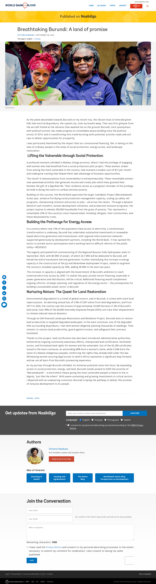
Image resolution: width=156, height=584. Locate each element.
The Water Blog (83, 477)
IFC (37, 582)
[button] (148, 6)
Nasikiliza (88, 16)
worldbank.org (142, 2)
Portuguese (113, 419)
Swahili (127, 419)
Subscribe (134, 413)
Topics (112, 6)
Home (91, 6)
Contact (122, 6)
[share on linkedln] (4, 293)
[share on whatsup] (4, 299)
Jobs (43, 574)
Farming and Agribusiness (60, 477)
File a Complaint (145, 574)
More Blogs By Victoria (61, 459)
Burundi (30, 398)
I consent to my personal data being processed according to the (106, 427)
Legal (7, 574)
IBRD (27, 582)
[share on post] (4, 288)
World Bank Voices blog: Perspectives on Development (114, 477)
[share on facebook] (4, 282)
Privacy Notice (54, 547)
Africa (36, 398)
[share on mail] (4, 277)
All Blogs (101, 6)
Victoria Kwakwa (25, 35)
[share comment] (4, 305)
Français (38, 39)
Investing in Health (36, 477)
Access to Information (31, 574)
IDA (32, 582)
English (29, 39)
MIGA (43, 582)
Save (32, 560)
